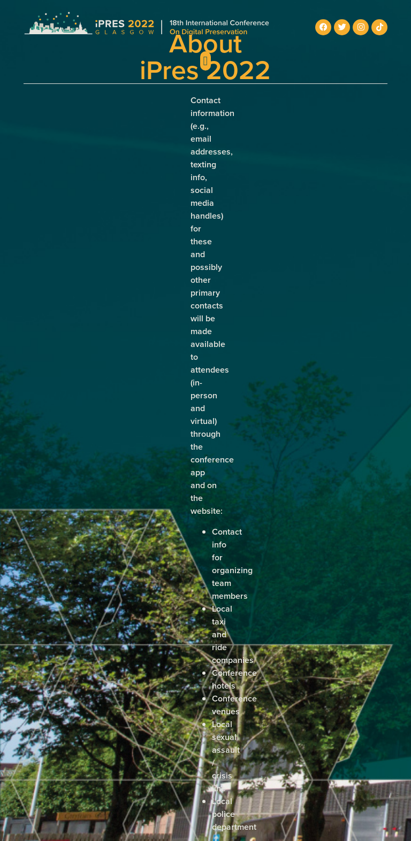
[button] (205, 61)
